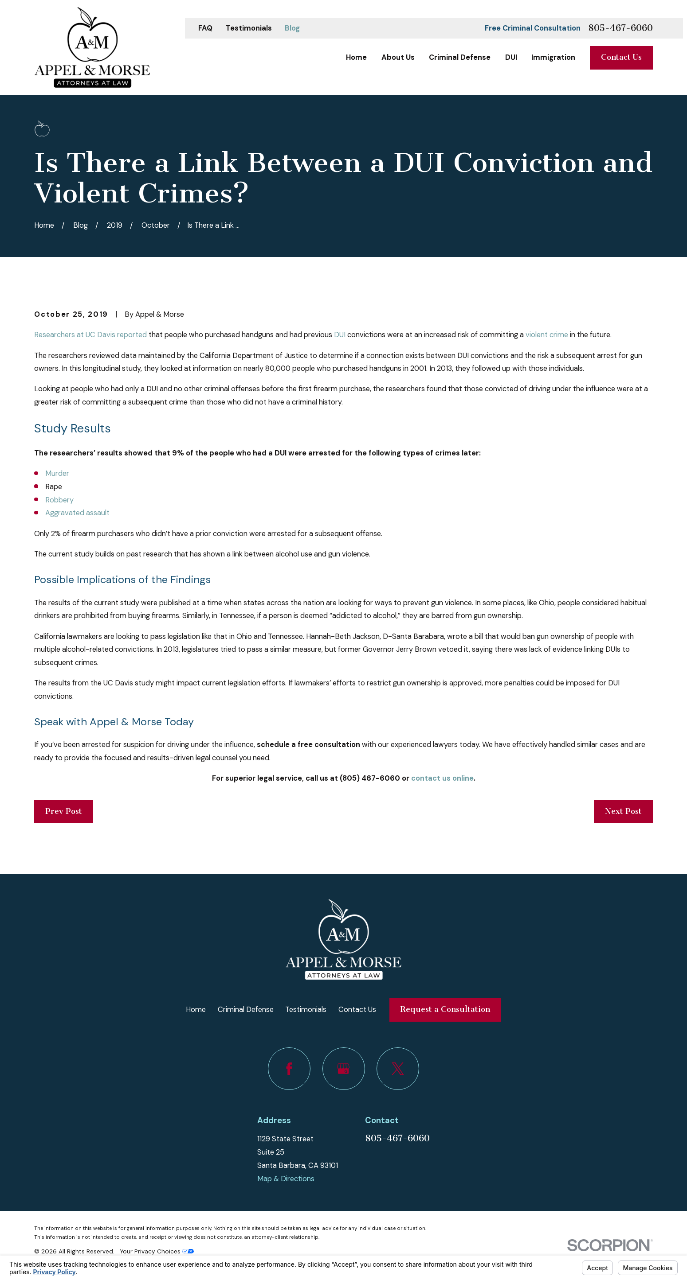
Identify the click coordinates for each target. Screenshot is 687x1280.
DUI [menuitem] (511, 57)
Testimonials (249, 28)
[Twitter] (398, 1068)
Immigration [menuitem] (553, 57)
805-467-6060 (620, 28)
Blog (292, 28)
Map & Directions (285, 1178)
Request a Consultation (445, 1009)
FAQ (205, 28)
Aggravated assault (77, 512)
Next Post (623, 811)
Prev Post (63, 811)
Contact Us (621, 57)
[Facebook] (289, 1068)
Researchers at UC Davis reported (90, 334)
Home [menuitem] (356, 57)
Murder (57, 473)
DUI (339, 334)
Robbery (59, 500)
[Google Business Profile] (343, 1068)
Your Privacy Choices (157, 1251)
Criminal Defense (246, 1009)
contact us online (442, 778)
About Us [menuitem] (398, 57)
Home (196, 1009)
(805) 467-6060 (370, 778)
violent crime (547, 334)
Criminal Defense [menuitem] (460, 57)
